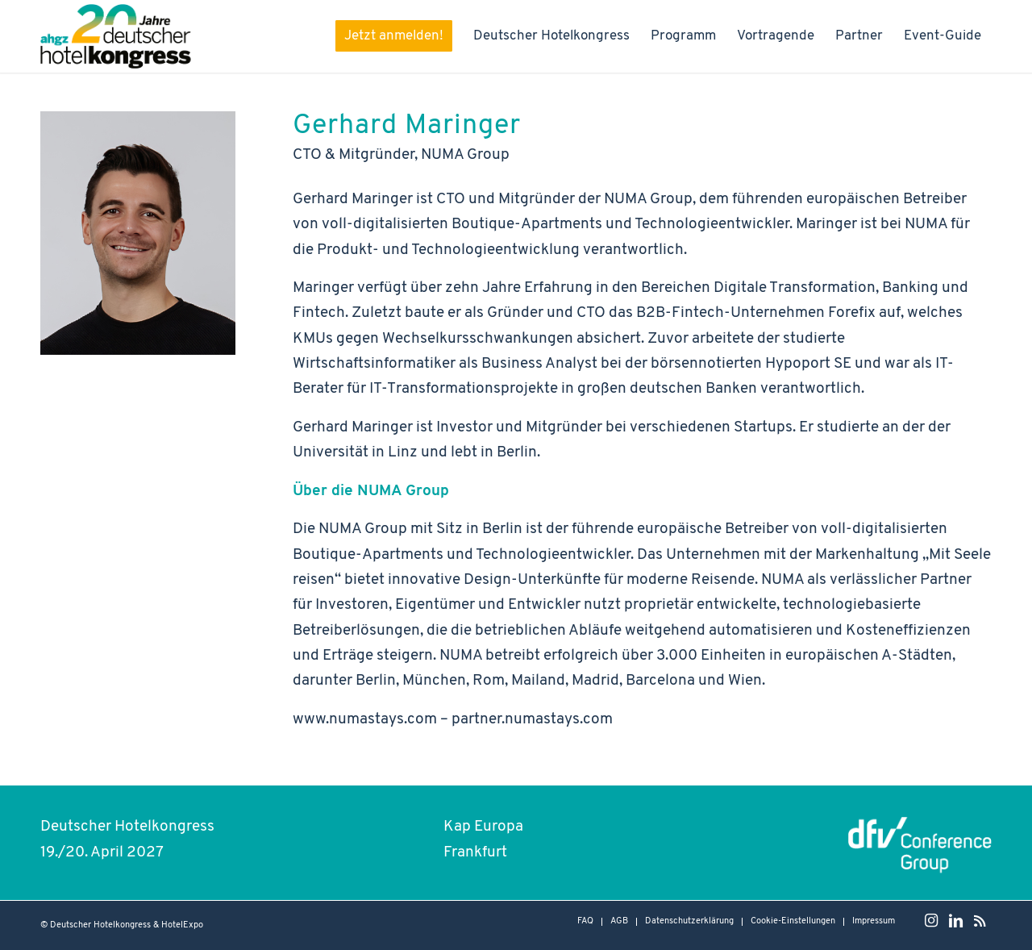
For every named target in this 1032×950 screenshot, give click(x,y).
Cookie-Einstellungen (793, 921)
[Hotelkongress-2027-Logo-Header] (119, 36)
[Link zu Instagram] (931, 921)
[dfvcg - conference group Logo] (919, 842)
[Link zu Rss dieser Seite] (980, 921)
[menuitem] (386, 36)
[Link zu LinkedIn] (955, 921)
